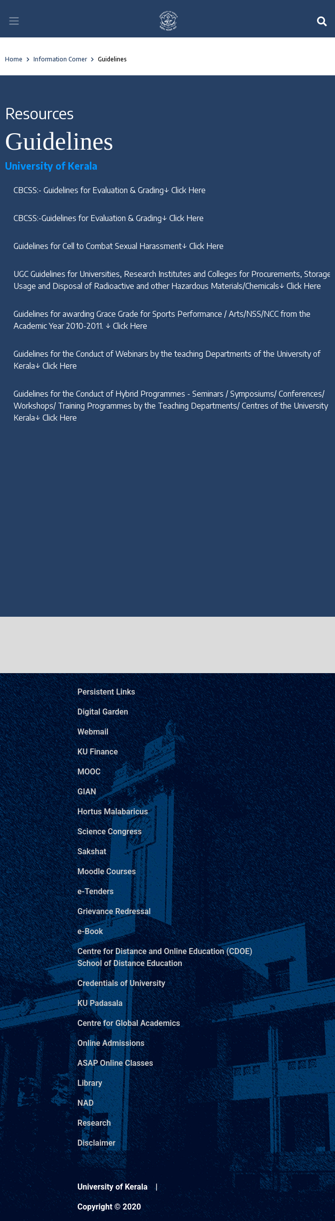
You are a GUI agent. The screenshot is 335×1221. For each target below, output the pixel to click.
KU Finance (97, 751)
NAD (85, 1103)
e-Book (90, 931)
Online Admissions (110, 1043)
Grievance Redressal (114, 911)
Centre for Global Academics (128, 1023)
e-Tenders (95, 891)
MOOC (89, 771)
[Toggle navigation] (13, 20)
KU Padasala (100, 1003)
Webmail (92, 731)
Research (94, 1123)
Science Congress (109, 831)
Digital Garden (102, 712)
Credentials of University (121, 983)
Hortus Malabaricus (112, 811)
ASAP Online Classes (115, 1063)
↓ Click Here (185, 190)
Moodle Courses (106, 871)
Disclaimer (96, 1143)
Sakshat (91, 851)
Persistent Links (106, 692)
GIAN (86, 791)
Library (89, 1083)
